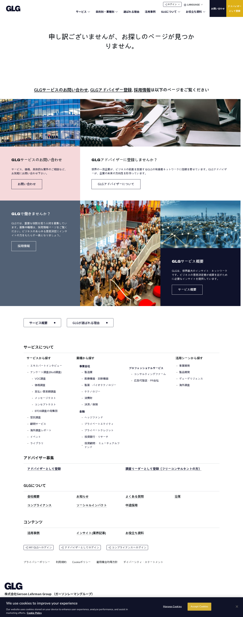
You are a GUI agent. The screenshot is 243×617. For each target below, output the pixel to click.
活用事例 (33, 537)
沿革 (178, 500)
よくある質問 (134, 500)
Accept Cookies (199, 606)
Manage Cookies (172, 606)
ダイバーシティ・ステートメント (143, 566)
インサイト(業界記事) (91, 537)
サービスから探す (39, 362)
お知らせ (83, 500)
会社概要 (33, 500)
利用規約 (61, 566)
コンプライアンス (39, 509)
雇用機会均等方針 (107, 566)
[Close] (237, 606)
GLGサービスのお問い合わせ (61, 94)
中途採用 (131, 509)
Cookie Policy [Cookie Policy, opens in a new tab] (34, 613)
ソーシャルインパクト (92, 509)
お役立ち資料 (134, 537)
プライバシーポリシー (37, 566)
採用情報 (142, 94)
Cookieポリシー (81, 566)
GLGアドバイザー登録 (111, 94)
